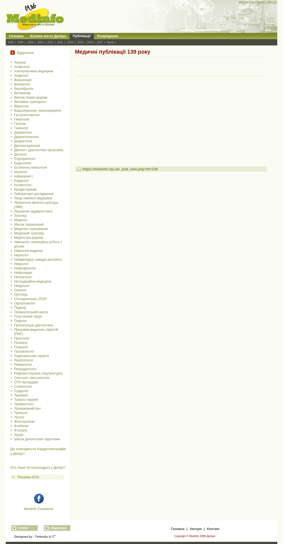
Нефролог (22, 286)
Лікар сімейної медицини (33, 198)
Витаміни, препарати (30, 102)
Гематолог (22, 119)
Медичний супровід (29, 233)
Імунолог (21, 172)
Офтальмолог (24, 303)
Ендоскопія (22, 163)
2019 (80, 42)
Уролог (19, 417)
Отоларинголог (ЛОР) (30, 299)
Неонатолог (23, 277)
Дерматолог (23, 132)
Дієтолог (20, 154)
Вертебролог (24, 89)
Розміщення (107, 36)
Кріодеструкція (25, 189)
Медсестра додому (28, 238)
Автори (196, 529)
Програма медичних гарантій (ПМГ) (36, 332)
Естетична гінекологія (30, 167)
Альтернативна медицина (33, 71)
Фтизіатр (20, 430)
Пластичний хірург (28, 316)
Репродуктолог (25, 369)
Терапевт (21, 395)
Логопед (20, 216)
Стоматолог (23, 386)
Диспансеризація (27, 146)
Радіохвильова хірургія (31, 356)
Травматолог (24, 404)
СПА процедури (26, 382)
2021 (60, 42)
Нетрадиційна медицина (32, 281)
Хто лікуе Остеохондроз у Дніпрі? (37, 467)
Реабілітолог (23, 360)
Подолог (20, 321)
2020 (70, 42)
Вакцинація (22, 80)
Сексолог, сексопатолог (32, 378)
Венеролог (22, 84)
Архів (110, 42)
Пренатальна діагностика (33, 325)
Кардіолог (21, 181)
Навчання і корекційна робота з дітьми (38, 244)
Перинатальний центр (31, 312)
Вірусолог (21, 106)
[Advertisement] (170, 116)
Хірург (19, 435)
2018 (90, 42)
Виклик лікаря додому (31, 97)
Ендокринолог (25, 159)
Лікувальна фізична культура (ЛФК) (36, 205)
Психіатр (21, 343)
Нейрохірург (23, 273)
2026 (11, 42)
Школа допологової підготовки (37, 439)
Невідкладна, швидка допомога (38, 259)
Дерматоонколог (26, 137)
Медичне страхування (31, 229)
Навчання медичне (28, 251)
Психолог (21, 347)
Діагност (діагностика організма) (38, 150)
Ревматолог (23, 365)
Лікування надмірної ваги (33, 211)
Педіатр (20, 308)
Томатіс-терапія (26, 400)
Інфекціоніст (23, 176)
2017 (100, 42)
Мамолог (21, 220)
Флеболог (21, 426)
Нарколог (21, 255)
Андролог (21, 75)
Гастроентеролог (27, 115)
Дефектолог (23, 141)
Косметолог (23, 185)
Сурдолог (21, 391)
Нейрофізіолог (25, 268)
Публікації (82, 36)
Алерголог (22, 67)
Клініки (23, 527)
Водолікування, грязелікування (37, 111)
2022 (50, 42)
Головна (16, 36)
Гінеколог (21, 128)
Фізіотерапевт (24, 422)
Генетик (20, 124)
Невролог (21, 264)
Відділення (58, 527)
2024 (30, 42)
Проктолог (22, 338)
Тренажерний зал (27, 408)
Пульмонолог (24, 351)
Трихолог (21, 413)
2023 (40, 42)
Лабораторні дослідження (33, 194)
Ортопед (20, 295)
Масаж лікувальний (29, 224)
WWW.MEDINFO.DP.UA (258, 2)
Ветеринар (22, 93)
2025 (21, 42)
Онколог (20, 290)
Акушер (20, 62)
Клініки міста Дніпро (48, 36)
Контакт (213, 529)
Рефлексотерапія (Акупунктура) (38, 373)
